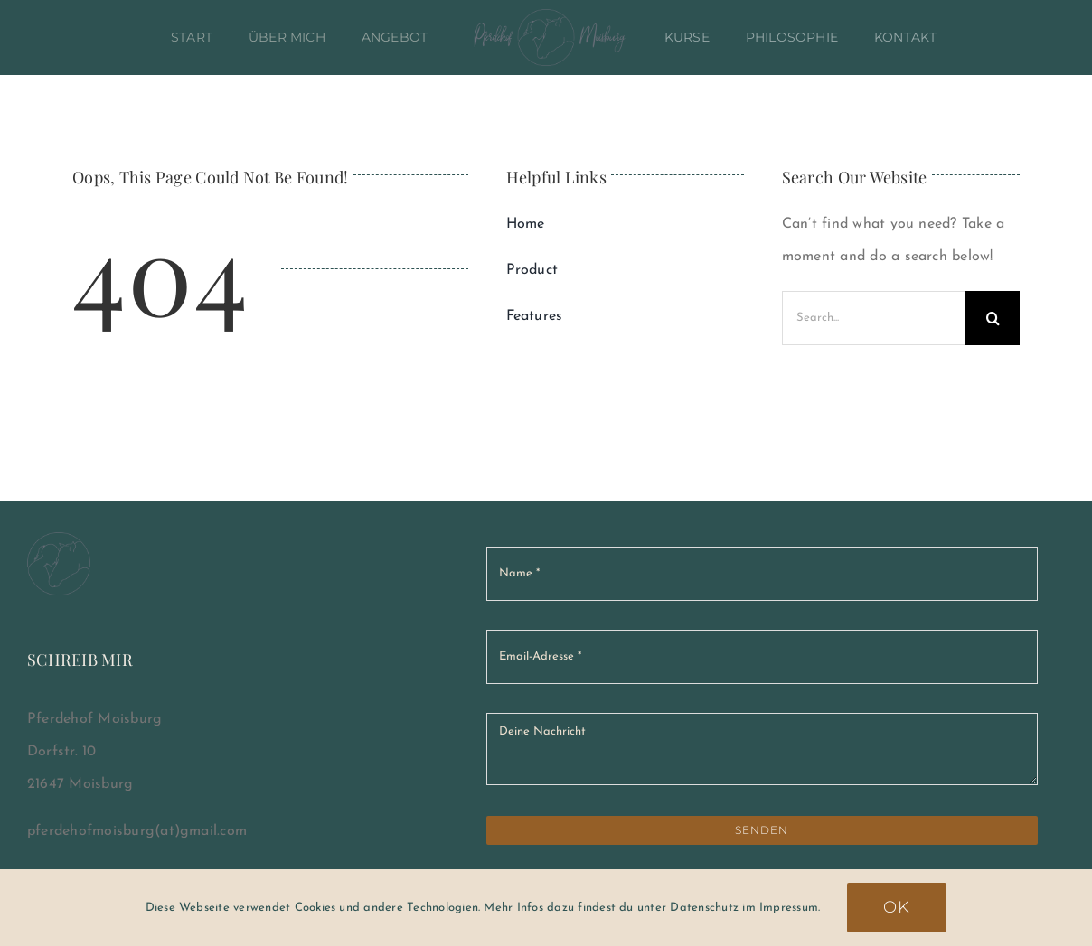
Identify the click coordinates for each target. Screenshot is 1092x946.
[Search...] (873, 318)
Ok (896, 907)
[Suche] (992, 318)
